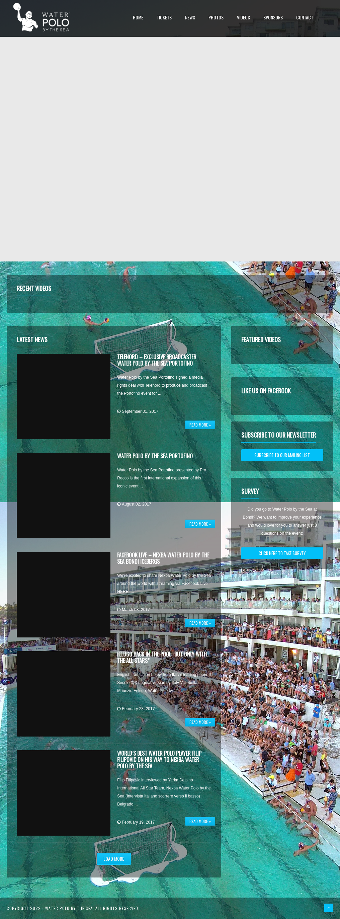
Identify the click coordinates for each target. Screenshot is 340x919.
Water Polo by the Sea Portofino (155, 456)
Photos (216, 18)
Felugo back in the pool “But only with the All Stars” (162, 657)
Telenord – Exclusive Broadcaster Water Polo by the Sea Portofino (156, 360)
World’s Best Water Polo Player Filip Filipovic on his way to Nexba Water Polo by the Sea (159, 759)
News (190, 18)
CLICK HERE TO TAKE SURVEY (282, 553)
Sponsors (273, 18)
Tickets (164, 18)
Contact (304, 18)
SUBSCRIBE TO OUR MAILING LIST (282, 455)
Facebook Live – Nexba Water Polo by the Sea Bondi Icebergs (163, 558)
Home (138, 18)
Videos (243, 18)
